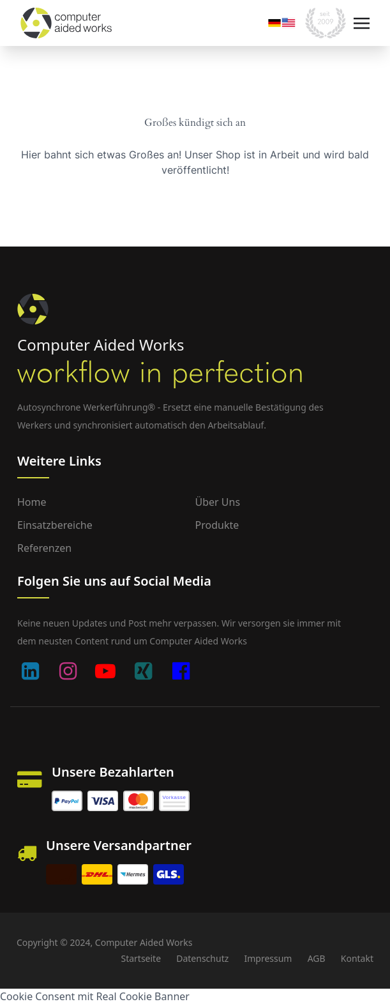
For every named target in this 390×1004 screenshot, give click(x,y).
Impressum (268, 958)
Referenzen (44, 548)
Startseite (141, 958)
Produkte (217, 525)
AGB (317, 958)
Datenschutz (202, 958)
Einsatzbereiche (55, 525)
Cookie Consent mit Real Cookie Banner (95, 996)
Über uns (218, 502)
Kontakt (357, 958)
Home (32, 502)
